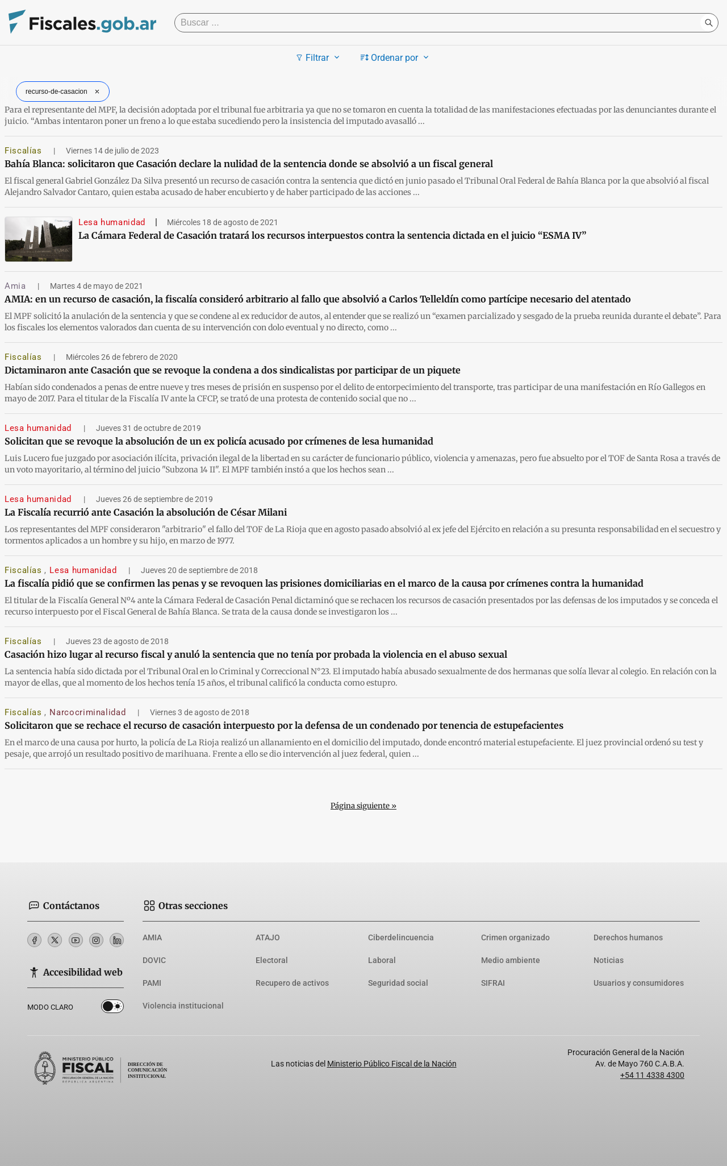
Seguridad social (398, 982)
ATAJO (268, 937)
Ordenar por (396, 57)
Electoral (272, 960)
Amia (16, 286)
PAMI (152, 982)
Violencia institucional (183, 1005)
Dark (112, 1008)
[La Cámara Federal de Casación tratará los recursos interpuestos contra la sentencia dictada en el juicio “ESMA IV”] (39, 239)
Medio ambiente (510, 960)
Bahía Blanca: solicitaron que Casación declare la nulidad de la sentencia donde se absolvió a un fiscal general (249, 163)
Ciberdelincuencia (401, 937)
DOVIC (154, 960)
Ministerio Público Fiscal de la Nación (392, 1063)
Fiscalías (24, 151)
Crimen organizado (515, 937)
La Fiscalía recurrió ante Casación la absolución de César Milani (146, 512)
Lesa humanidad (111, 222)
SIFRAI (493, 982)
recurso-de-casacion (64, 91)
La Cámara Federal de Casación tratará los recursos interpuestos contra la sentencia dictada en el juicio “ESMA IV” (332, 235)
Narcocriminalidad (88, 712)
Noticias (609, 960)
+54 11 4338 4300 (652, 1075)
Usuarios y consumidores (639, 982)
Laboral (382, 960)
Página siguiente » (363, 806)
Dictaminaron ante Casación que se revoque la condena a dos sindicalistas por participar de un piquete (233, 370)
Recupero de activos (292, 982)
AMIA (152, 937)
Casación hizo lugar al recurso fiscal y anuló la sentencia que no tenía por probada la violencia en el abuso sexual (256, 654)
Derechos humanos (628, 937)
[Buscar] (440, 22)
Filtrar (318, 57)
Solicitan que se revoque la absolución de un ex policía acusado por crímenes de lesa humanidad (219, 441)
